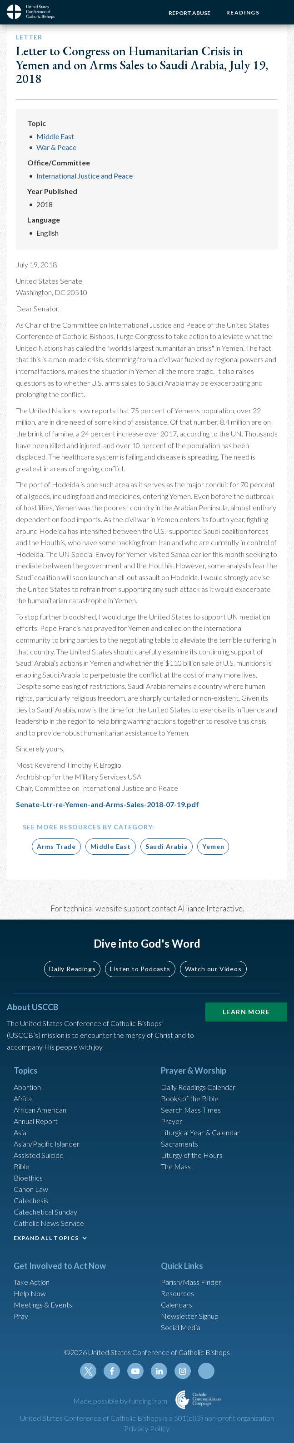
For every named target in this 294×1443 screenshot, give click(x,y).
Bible (22, 1166)
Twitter (88, 1371)
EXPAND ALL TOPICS (46, 1238)
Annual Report (36, 1121)
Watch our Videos (213, 969)
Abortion (27, 1087)
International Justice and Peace (84, 175)
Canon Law (31, 1189)
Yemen (213, 846)
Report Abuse (189, 13)
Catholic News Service (49, 1223)
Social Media (180, 1327)
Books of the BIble (190, 1098)
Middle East (55, 136)
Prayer (171, 1121)
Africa (23, 1098)
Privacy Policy (147, 1428)
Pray (21, 1316)
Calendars (176, 1304)
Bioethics (28, 1177)
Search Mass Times (191, 1109)
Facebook (112, 1371)
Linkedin (159, 1371)
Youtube (135, 1371)
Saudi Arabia (166, 846)
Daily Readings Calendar (198, 1087)
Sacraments (179, 1143)
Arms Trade (56, 846)
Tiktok (206, 1371)
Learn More (246, 1012)
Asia (20, 1132)
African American (40, 1109)
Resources (177, 1293)
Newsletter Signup (190, 1316)
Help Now (30, 1293)
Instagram (182, 1371)
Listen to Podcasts (140, 969)
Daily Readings (72, 969)
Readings (242, 12)
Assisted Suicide (39, 1155)
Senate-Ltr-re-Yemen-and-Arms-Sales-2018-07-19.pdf (107, 804)
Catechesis (31, 1200)
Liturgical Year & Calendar (200, 1132)
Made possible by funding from (121, 1400)
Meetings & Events (43, 1304)
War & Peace (56, 147)
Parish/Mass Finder (191, 1282)
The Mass (176, 1166)
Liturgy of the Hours (192, 1155)
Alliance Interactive (210, 908)
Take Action (32, 1282)
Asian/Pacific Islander (47, 1143)
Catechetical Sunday (45, 1211)
